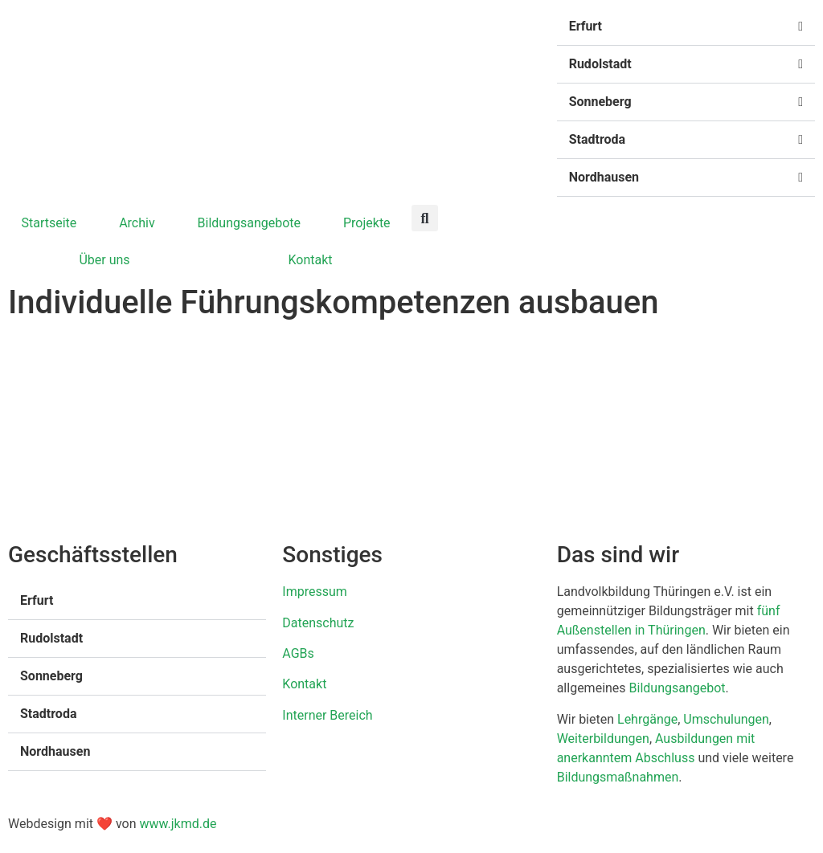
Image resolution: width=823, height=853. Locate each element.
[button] (686, 27)
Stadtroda (597, 139)
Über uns (104, 259)
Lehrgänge (647, 719)
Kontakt (310, 259)
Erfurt (585, 26)
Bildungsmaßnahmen (618, 777)
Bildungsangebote (249, 223)
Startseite (48, 223)
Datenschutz (318, 623)
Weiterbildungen (603, 738)
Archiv (137, 223)
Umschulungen (726, 719)
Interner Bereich (327, 715)
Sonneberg (600, 101)
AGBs (297, 653)
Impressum (314, 591)
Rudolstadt (600, 63)
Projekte (367, 223)
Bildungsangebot (677, 688)
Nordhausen (604, 177)
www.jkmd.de (177, 823)
